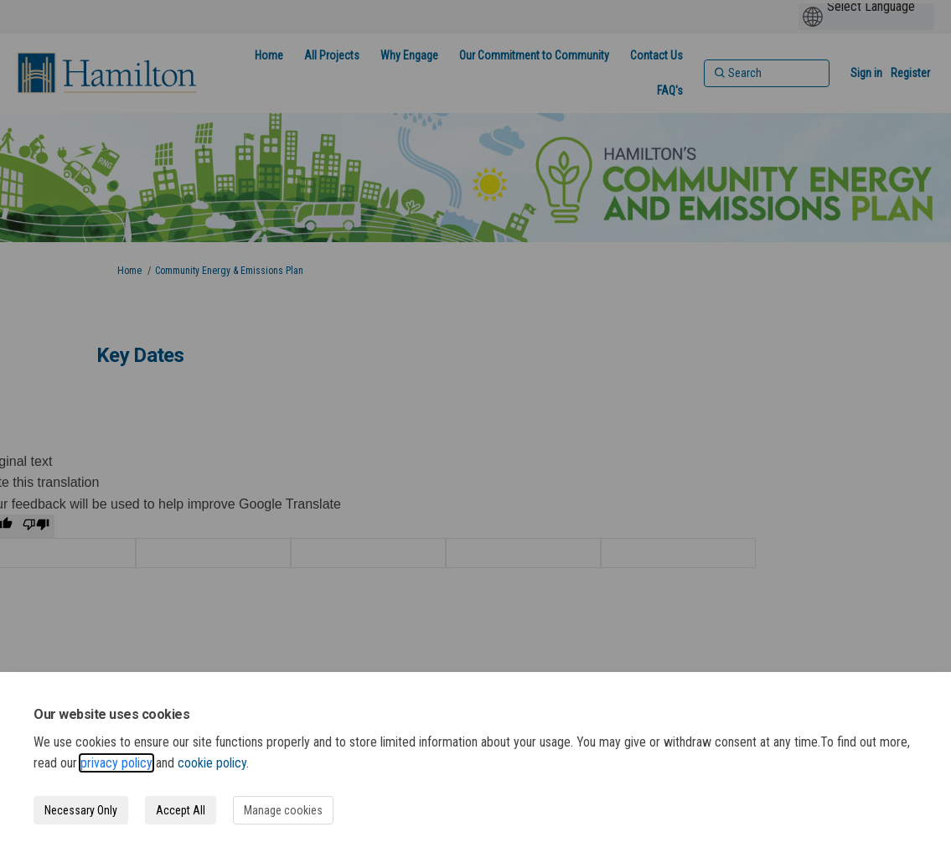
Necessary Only (80, 810)
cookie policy (212, 763)
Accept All (180, 810)
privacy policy (116, 763)
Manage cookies (283, 810)
